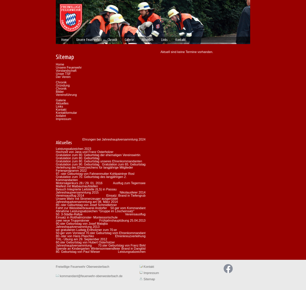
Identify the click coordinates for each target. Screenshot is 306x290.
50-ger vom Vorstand (70, 233)
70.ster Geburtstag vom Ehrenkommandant (116, 233)
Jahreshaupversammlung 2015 (77, 192)
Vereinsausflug (135, 214)
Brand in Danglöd (133, 248)
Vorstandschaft (66, 70)
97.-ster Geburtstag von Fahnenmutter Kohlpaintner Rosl (95, 173)
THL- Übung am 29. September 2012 (81, 239)
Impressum (63, 119)
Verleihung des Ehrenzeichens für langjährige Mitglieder (94, 167)
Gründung (63, 85)
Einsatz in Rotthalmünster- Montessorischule (87, 217)
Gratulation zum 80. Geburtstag (77, 158)
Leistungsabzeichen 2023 (73, 148)
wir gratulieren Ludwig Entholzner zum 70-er (86, 230)
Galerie (129, 40)
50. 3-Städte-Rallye (69, 214)
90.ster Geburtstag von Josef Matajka (82, 223)
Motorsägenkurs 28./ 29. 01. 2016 (79, 183)
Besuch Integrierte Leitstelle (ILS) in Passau (86, 189)
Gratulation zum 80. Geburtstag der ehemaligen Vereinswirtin (98, 155)
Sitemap (149, 279)
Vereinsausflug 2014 (70, 195)
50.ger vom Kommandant (128, 208)
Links (164, 40)
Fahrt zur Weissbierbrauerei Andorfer (81, 208)
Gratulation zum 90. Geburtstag (77, 164)
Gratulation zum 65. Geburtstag (123, 164)
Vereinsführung (66, 94)
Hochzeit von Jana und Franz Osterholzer (84, 152)
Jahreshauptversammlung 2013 (78, 226)
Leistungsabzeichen (131, 251)
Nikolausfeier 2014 (133, 192)
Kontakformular (66, 112)
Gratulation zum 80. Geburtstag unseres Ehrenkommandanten (99, 161)
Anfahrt (61, 116)
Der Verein (63, 77)
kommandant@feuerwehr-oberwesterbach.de (91, 276)
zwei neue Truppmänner (72, 220)
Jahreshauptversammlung (74, 245)
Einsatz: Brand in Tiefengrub (126, 195)
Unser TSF (63, 73)
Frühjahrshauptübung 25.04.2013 (122, 220)
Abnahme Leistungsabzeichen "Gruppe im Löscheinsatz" (95, 211)
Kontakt (180, 40)
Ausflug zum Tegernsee (129, 183)
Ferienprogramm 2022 (71, 170)
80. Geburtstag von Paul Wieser (78, 251)
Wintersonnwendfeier (105, 248)
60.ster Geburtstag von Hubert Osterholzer (85, 242)
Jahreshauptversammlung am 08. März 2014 (87, 201)
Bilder (60, 91)
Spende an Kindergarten (73, 248)
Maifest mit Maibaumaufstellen (77, 186)
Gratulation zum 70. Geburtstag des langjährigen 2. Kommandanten (91, 178)
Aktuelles (147, 40)
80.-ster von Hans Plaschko (75, 236)
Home (65, 40)
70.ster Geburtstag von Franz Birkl (122, 245)
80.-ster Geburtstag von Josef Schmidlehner (86, 205)
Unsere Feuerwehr (88, 40)
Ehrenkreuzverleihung (130, 236)
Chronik (112, 40)
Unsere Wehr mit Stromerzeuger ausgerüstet (87, 198)
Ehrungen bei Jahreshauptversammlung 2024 (114, 139)
